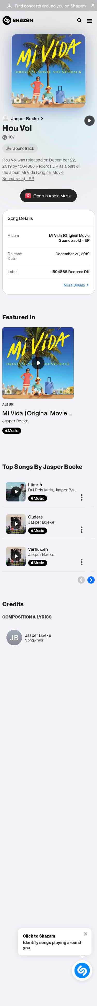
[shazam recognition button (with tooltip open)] (82, 970)
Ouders (35, 517)
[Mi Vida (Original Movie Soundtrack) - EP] (38, 380)
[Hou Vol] (89, 120)
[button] (92, 5)
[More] (81, 497)
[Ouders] (16, 524)
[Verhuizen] (16, 556)
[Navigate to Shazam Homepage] (20, 20)
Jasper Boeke (41, 522)
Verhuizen (38, 549)
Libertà (35, 484)
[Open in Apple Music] (48, 195)
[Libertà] (16, 491)
